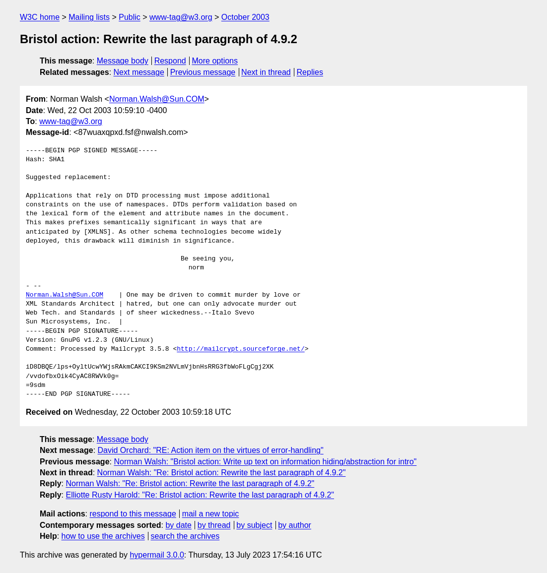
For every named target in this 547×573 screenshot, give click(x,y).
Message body (122, 61)
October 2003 (245, 17)
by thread (214, 525)
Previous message (203, 72)
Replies (310, 72)
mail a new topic (210, 513)
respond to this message (132, 513)
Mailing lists (89, 17)
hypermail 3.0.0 (157, 555)
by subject (254, 525)
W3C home (40, 17)
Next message (139, 72)
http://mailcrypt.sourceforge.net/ (240, 349)
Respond (170, 61)
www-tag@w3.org (180, 17)
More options (215, 61)
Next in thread (266, 72)
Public (129, 17)
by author (294, 525)
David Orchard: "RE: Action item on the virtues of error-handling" (211, 450)
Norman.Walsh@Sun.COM (157, 99)
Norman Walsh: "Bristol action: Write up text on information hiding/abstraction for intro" (265, 461)
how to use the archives (103, 536)
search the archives (185, 536)
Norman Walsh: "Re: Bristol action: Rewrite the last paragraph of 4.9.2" (221, 472)
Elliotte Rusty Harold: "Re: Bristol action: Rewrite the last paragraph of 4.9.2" (200, 495)
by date (178, 525)
